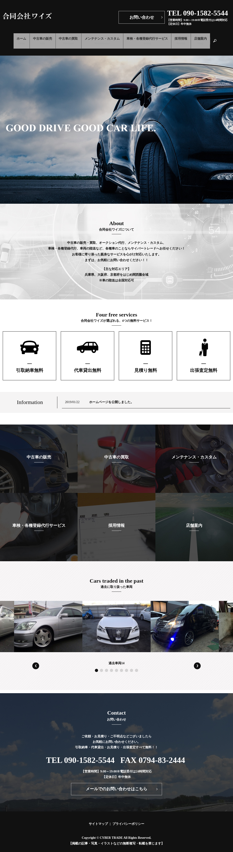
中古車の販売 (36, 39)
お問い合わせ (141, 17)
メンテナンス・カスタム (102, 39)
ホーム (13, 39)
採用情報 (186, 39)
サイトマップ (98, 819)
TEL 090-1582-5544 (80, 755)
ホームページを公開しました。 (111, 397)
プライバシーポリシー (128, 819)
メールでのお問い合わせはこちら (116, 785)
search (227, 39)
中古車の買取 (65, 39)
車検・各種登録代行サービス (150, 39)
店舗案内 (209, 39)
